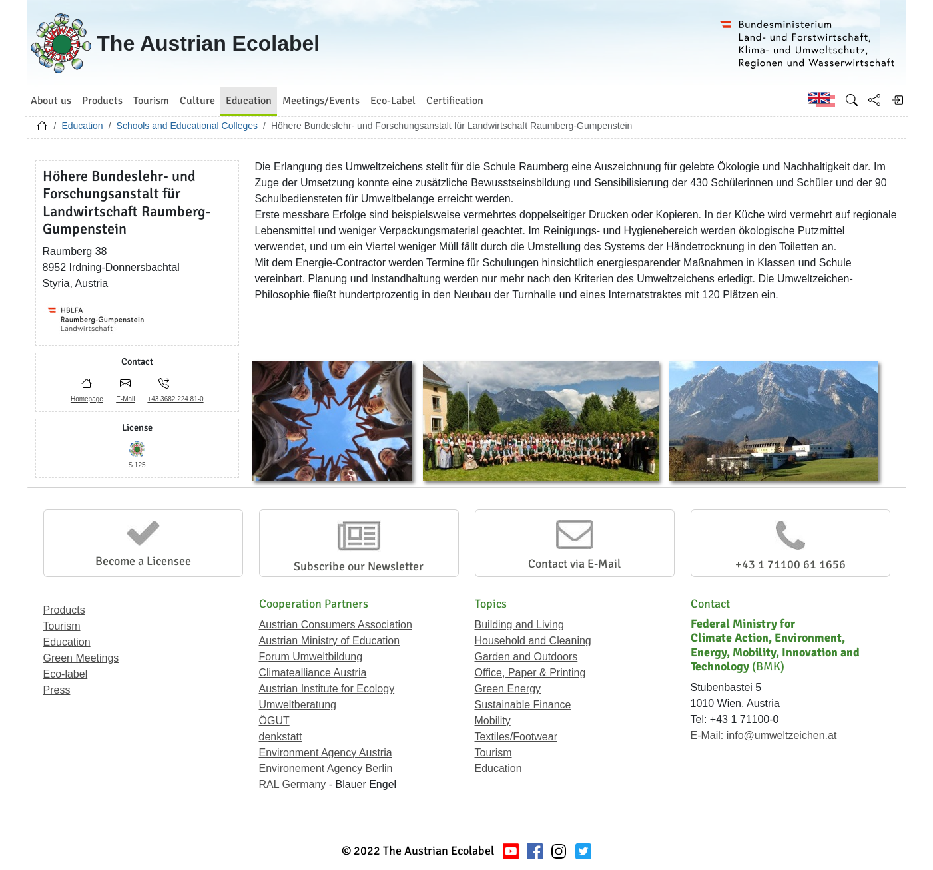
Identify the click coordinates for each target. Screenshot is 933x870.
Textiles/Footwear (516, 736)
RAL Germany (292, 784)
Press (57, 690)
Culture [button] (197, 100)
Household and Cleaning (533, 640)
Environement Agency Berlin (326, 768)
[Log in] (897, 100)
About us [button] (51, 100)
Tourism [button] (151, 100)
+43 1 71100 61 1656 (790, 564)
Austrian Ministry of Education (329, 640)
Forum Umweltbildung (311, 656)
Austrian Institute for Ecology (327, 688)
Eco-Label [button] (393, 100)
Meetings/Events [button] (321, 100)
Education (82, 125)
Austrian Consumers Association (335, 624)
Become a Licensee (143, 561)
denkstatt (280, 736)
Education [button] (249, 100)
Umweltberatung (298, 704)
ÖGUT (274, 720)
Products (64, 610)
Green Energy (508, 688)
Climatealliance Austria (313, 672)
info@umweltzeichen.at (782, 735)
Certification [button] (454, 100)
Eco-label (65, 674)
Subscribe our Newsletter (359, 566)
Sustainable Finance (523, 704)
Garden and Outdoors (526, 656)
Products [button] (102, 100)
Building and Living (519, 624)
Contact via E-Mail (574, 563)
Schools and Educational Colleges (187, 125)
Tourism (62, 626)
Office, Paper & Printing (530, 672)
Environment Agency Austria (325, 752)
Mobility (493, 720)
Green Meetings (81, 658)
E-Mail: (707, 735)
